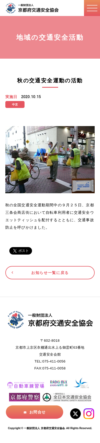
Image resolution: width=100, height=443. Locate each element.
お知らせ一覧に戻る (50, 273)
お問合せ (37, 412)
